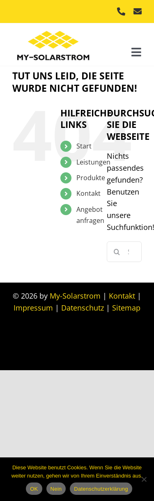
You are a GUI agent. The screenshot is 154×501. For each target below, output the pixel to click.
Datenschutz (82, 308)
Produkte (90, 177)
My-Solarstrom (75, 296)
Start (84, 146)
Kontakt (88, 193)
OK (34, 489)
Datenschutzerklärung (101, 489)
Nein (56, 489)
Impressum (33, 308)
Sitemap (126, 308)
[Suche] (117, 251)
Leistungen (93, 162)
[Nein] (144, 479)
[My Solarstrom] (53, 29)
